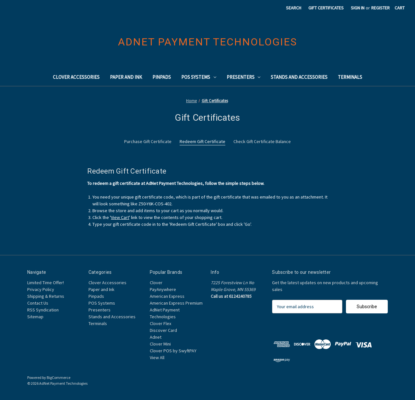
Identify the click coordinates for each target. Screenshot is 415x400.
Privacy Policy (40, 289)
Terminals (350, 77)
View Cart (120, 217)
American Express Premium (176, 303)
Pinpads (161, 77)
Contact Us (37, 303)
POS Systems (198, 77)
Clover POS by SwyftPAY (173, 351)
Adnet (155, 337)
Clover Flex (160, 323)
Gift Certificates (326, 8)
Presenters (244, 77)
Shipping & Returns (45, 296)
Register (380, 8)
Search (293, 8)
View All (157, 357)
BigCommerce (58, 377)
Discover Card (163, 330)
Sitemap (35, 317)
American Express (167, 296)
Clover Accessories (76, 77)
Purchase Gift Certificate (148, 141)
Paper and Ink (126, 77)
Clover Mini (160, 344)
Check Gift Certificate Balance (262, 141)
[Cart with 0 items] (399, 8)
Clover (156, 282)
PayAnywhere (163, 289)
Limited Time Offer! (45, 282)
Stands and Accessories (299, 77)
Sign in (357, 8)
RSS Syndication (43, 310)
